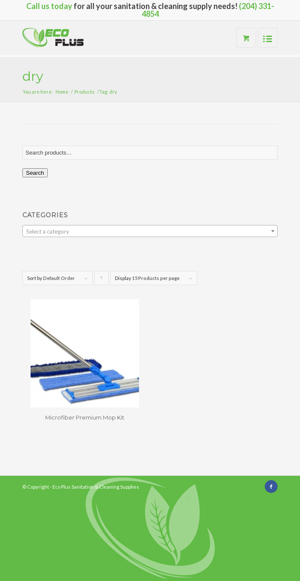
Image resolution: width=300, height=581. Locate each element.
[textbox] (150, 231)
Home (62, 91)
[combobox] (149, 231)
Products (84, 91)
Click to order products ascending (101, 280)
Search (35, 173)
